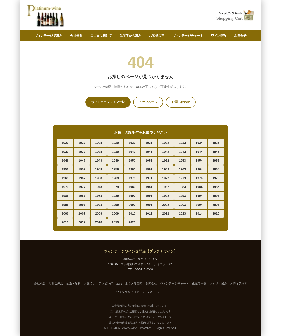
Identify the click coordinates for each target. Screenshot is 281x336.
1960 (132, 169)
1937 (81, 152)
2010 (132, 213)
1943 (182, 152)
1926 (65, 143)
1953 (182, 160)
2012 (165, 213)
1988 (98, 195)
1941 (149, 152)
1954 (199, 160)
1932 (165, 143)
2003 (182, 204)
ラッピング (106, 283)
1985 (216, 187)
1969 (115, 178)
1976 (65, 187)
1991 (149, 195)
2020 (132, 222)
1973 (182, 178)
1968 (98, 178)
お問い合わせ (180, 102)
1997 (81, 204)
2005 (216, 204)
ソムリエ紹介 (218, 283)
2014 (199, 213)
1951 (149, 160)
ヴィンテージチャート (187, 35)
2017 (81, 222)
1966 (65, 178)
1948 (98, 160)
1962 (165, 169)
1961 (149, 169)
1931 (149, 143)
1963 (182, 169)
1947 (81, 160)
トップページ (148, 102)
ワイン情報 (218, 35)
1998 (98, 204)
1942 (165, 152)
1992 (165, 195)
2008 (98, 213)
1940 (132, 152)
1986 (65, 195)
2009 (115, 213)
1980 (132, 187)
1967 (81, 178)
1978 (98, 187)
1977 (81, 187)
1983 (182, 187)
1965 (216, 169)
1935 (216, 143)
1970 (132, 178)
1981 (149, 187)
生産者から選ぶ (130, 35)
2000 (132, 204)
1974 (199, 178)
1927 (81, 143)
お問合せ (240, 35)
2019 (115, 222)
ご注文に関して (101, 35)
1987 (81, 195)
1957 (81, 169)
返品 (119, 283)
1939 (115, 152)
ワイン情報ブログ (127, 292)
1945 (216, 152)
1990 (132, 195)
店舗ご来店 (56, 283)
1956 (65, 169)
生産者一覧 (199, 283)
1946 (65, 160)
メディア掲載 (238, 283)
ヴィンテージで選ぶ (48, 35)
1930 (132, 143)
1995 (216, 195)
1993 (182, 195)
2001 (149, 204)
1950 (132, 160)
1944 (199, 152)
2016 (65, 222)
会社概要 (76, 35)
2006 (65, 213)
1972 (165, 178)
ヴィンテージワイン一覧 (108, 102)
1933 (182, 143)
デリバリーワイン (153, 292)
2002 (165, 204)
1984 (199, 187)
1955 (216, 160)
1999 (115, 204)
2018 (98, 222)
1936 (65, 152)
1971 (149, 178)
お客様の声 (156, 35)
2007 (81, 213)
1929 (115, 143)
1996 (65, 204)
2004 (199, 204)
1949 (115, 160)
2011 (149, 213)
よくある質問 (133, 283)
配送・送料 (73, 283)
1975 (216, 178)
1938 (98, 152)
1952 (165, 160)
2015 (216, 213)
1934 (199, 143)
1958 (98, 169)
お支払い (89, 283)
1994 (199, 195)
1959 (115, 169)
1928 (98, 143)
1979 (115, 187)
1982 (165, 187)
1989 (115, 195)
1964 (199, 169)
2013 (182, 213)
